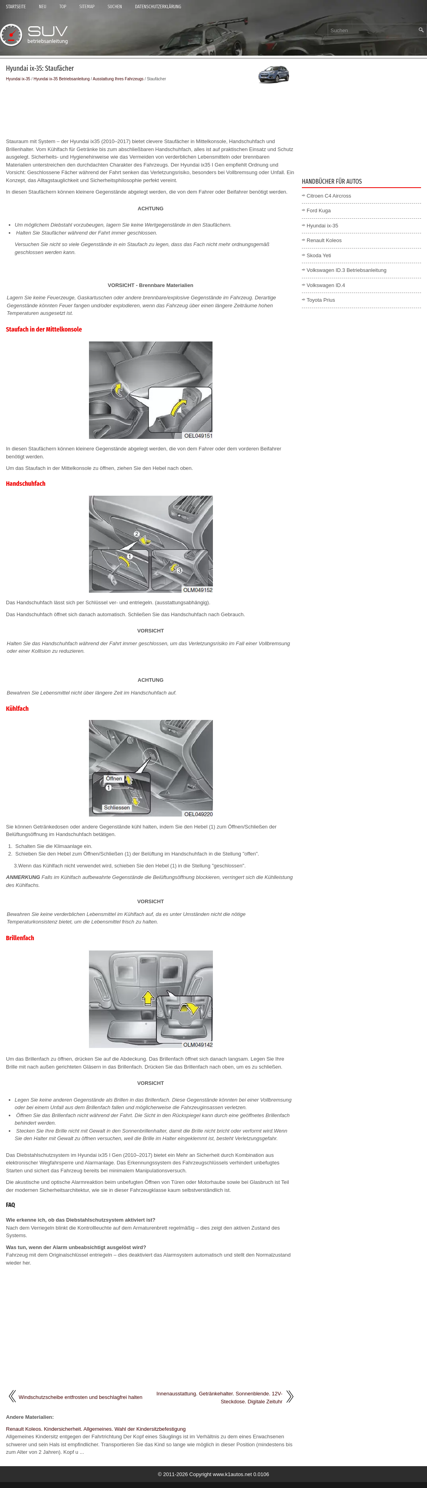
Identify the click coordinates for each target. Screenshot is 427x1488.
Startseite (16, 7)
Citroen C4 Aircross (329, 196)
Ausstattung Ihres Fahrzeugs (118, 79)
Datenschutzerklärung (158, 7)
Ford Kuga (319, 210)
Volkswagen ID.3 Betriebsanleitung (346, 270)
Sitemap (87, 7)
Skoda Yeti (319, 255)
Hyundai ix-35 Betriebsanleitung (62, 79)
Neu (42, 7)
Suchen (115, 7)
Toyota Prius (321, 300)
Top (62, 7)
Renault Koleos (324, 240)
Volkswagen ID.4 (326, 285)
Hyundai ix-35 (18, 79)
